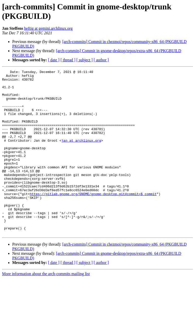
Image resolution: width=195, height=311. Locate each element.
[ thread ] (67, 60)
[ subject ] (84, 60)
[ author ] (101, 60)
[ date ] (53, 60)
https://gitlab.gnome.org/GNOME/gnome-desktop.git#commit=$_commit (93, 219)
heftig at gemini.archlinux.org (48, 28)
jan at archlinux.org (81, 155)
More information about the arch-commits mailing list (46, 306)
